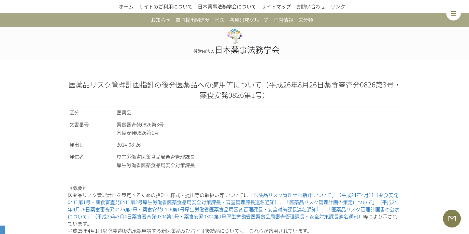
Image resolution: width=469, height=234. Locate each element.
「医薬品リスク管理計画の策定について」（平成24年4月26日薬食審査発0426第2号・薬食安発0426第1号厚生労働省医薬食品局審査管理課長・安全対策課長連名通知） (232, 206)
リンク (338, 6)
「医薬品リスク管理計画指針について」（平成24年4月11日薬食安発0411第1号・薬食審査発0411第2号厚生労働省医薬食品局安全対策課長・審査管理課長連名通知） (233, 198)
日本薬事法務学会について (227, 6)
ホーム (126, 6)
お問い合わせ (310, 6)
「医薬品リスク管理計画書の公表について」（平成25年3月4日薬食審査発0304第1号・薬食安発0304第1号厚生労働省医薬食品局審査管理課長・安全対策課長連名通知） (234, 213)
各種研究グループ (249, 19)
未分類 (305, 19)
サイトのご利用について (165, 6)
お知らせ (160, 19)
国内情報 (283, 19)
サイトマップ (276, 6)
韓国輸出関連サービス (200, 19)
